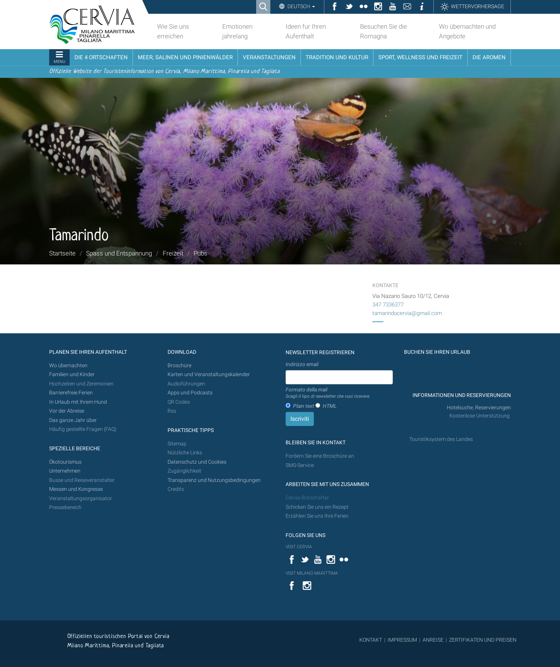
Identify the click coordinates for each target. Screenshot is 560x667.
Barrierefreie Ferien (71, 393)
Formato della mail (328, 393)
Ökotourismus (65, 462)
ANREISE (433, 640)
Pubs (200, 253)
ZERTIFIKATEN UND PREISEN (482, 640)
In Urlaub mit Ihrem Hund (78, 402)
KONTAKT (370, 640)
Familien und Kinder (72, 374)
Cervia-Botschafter (307, 498)
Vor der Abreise (66, 411)
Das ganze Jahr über (73, 420)
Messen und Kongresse (76, 489)
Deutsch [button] (300, 6)
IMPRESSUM (402, 640)
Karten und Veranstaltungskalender (209, 374)
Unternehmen (64, 471)
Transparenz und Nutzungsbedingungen (214, 480)
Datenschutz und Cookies (198, 462)
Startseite (62, 253)
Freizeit (173, 253)
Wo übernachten (68, 365)
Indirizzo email (302, 364)
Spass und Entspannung (119, 253)
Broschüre (179, 365)
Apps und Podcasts (190, 393)
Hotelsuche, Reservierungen (479, 407)
